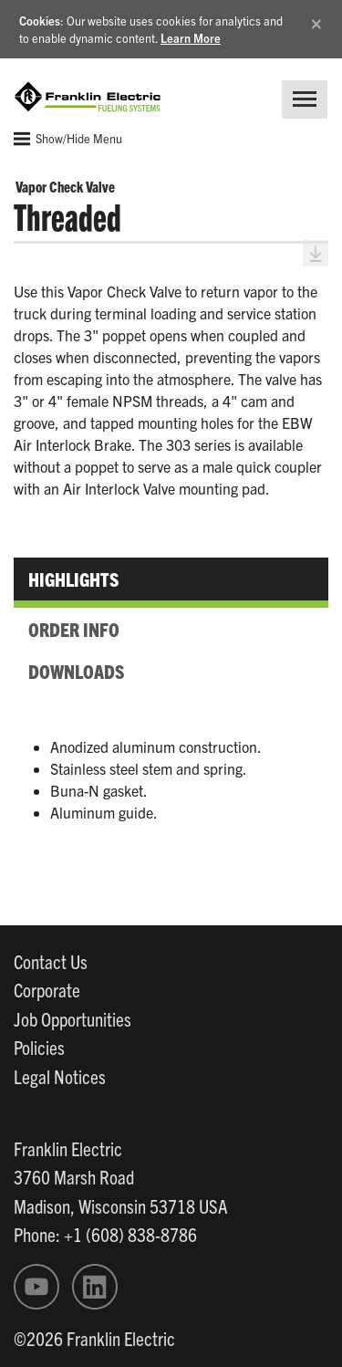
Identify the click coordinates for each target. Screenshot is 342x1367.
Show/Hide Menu (68, 138)
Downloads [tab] (76, 671)
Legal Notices (60, 1076)
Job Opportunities (72, 1018)
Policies (39, 1047)
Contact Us (51, 961)
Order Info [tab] (73, 629)
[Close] (316, 20)
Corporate (47, 989)
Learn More (191, 38)
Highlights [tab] (73, 578)
